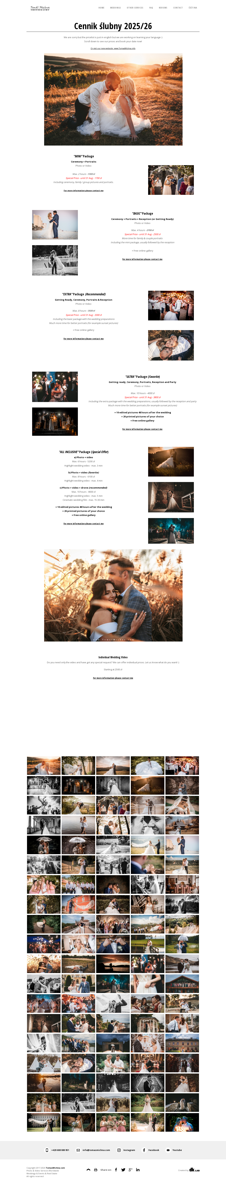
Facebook (153, 1150)
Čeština (193, 7)
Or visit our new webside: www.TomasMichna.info (113, 48)
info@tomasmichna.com (96, 1150)
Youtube (177, 1150)
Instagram (129, 1150)
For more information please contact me (83, 190)
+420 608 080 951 (60, 1150)
